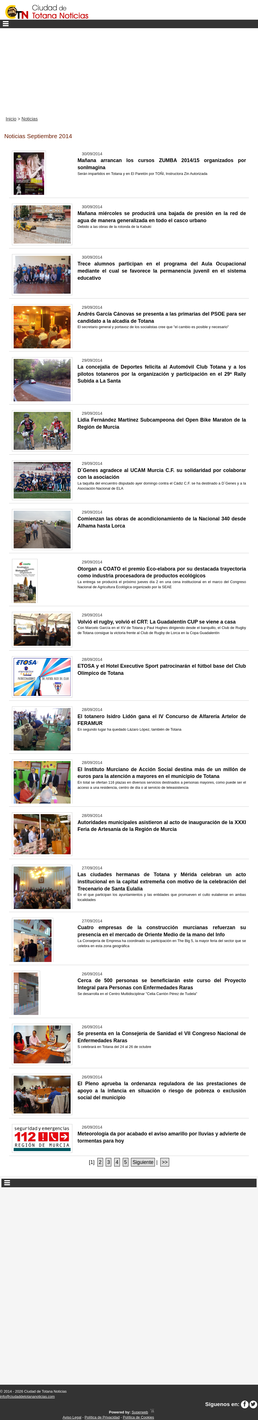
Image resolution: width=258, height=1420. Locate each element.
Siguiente (142, 1162)
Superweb (140, 1412)
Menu (129, 24)
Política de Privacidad (102, 1417)
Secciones (129, 1183)
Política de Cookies (138, 1417)
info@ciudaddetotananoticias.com (27, 1396)
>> (165, 1162)
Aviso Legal (72, 1417)
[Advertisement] (129, 71)
